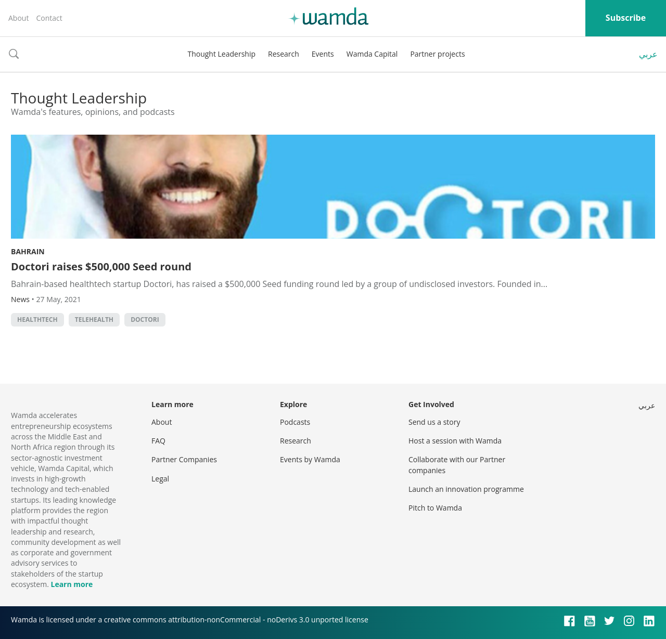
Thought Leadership (221, 54)
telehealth (94, 319)
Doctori (145, 319)
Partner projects (437, 54)
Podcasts (295, 422)
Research (283, 54)
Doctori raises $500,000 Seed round (101, 266)
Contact (49, 18)
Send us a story (434, 422)
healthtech (37, 319)
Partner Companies (184, 459)
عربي (648, 54)
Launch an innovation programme (466, 489)
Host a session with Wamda (455, 441)
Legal (160, 479)
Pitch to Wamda (435, 508)
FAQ (158, 441)
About (18, 18)
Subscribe (626, 17)
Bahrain (28, 251)
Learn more (71, 584)
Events (323, 54)
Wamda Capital (372, 54)
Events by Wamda (310, 459)
